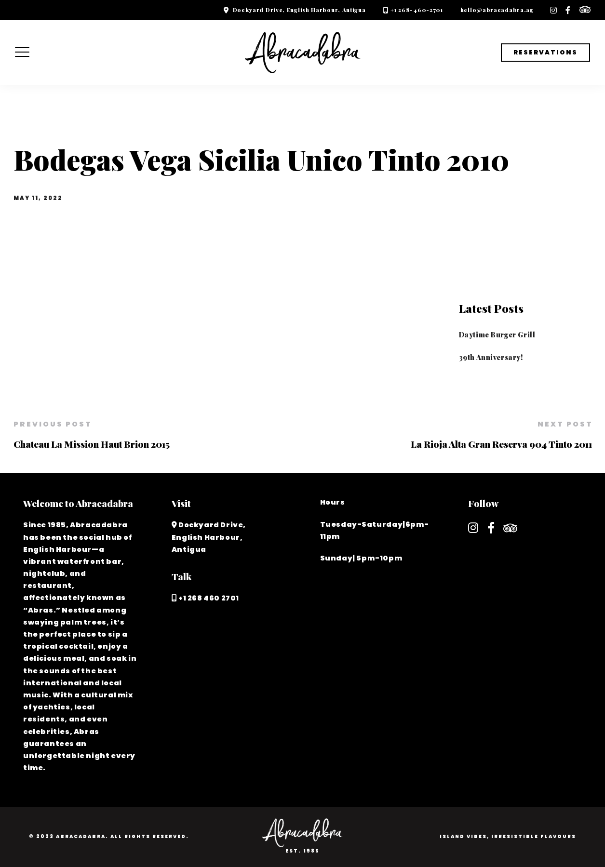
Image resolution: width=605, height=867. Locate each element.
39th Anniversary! (491, 357)
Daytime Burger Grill (497, 334)
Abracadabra (81, 836)
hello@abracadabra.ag (497, 9)
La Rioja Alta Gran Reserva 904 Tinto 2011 (501, 444)
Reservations (545, 52)
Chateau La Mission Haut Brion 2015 (91, 444)
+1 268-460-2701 (416, 9)
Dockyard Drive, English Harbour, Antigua (299, 9)
